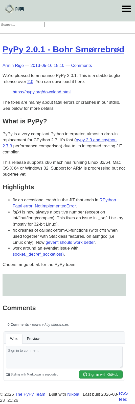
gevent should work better (70, 242)
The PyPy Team (30, 394)
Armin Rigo (13, 65)
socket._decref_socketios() (38, 254)
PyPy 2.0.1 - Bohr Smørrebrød (63, 49)
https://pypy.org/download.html (42, 92)
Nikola (73, 394)
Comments (81, 65)
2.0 (30, 81)
